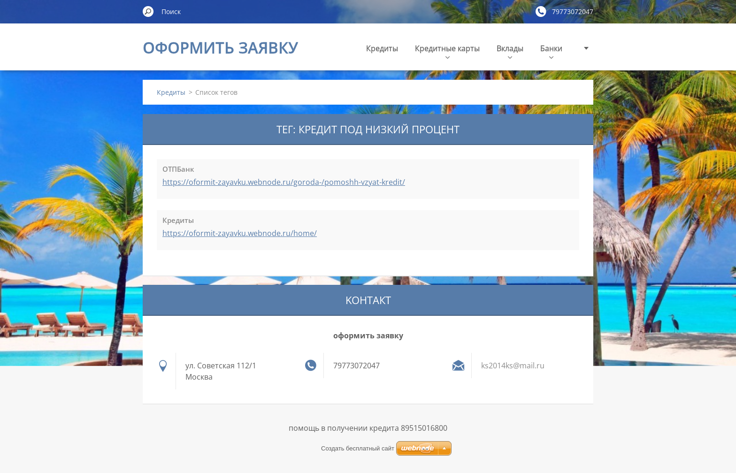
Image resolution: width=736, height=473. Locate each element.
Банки (551, 51)
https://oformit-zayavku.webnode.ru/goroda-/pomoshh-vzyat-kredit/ (283, 182)
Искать (148, 11)
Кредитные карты (447, 51)
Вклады (510, 51)
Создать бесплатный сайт (357, 448)
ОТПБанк (178, 169)
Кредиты (382, 48)
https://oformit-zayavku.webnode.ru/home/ (239, 233)
